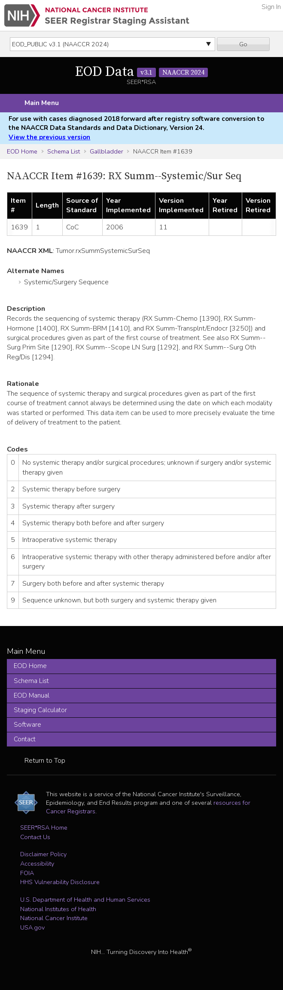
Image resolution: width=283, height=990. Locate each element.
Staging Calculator (40, 710)
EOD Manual (31, 695)
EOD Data (141, 72)
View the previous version (49, 137)
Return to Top (44, 760)
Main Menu (41, 103)
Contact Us (35, 837)
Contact (25, 739)
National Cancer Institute (54, 918)
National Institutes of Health (58, 909)
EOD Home (22, 151)
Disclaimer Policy (43, 854)
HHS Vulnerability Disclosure (60, 882)
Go (243, 44)
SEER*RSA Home (43, 827)
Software (27, 724)
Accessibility (37, 863)
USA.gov (32, 927)
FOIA (27, 873)
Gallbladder (106, 151)
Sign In (271, 7)
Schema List (63, 151)
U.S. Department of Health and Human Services (85, 899)
